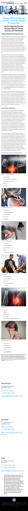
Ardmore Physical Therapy (9, 475)
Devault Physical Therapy (9, 492)
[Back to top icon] (14, 499)
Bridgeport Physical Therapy (10, 480)
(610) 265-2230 (7, 390)
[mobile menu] (26, 3)
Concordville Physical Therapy (10, 489)
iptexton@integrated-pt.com (12, 471)
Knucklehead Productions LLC (18, 504)
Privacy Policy (16, 505)
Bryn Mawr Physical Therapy (13, 482)
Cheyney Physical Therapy (9, 486)
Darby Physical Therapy (16, 490)
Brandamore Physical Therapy (13, 479)
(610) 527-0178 (7, 427)
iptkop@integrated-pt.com (12, 396)
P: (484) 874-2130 (8, 465)
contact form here (9, 360)
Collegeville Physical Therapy (13, 488)
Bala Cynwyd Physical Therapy (13, 476)
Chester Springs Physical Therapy (14, 485)
